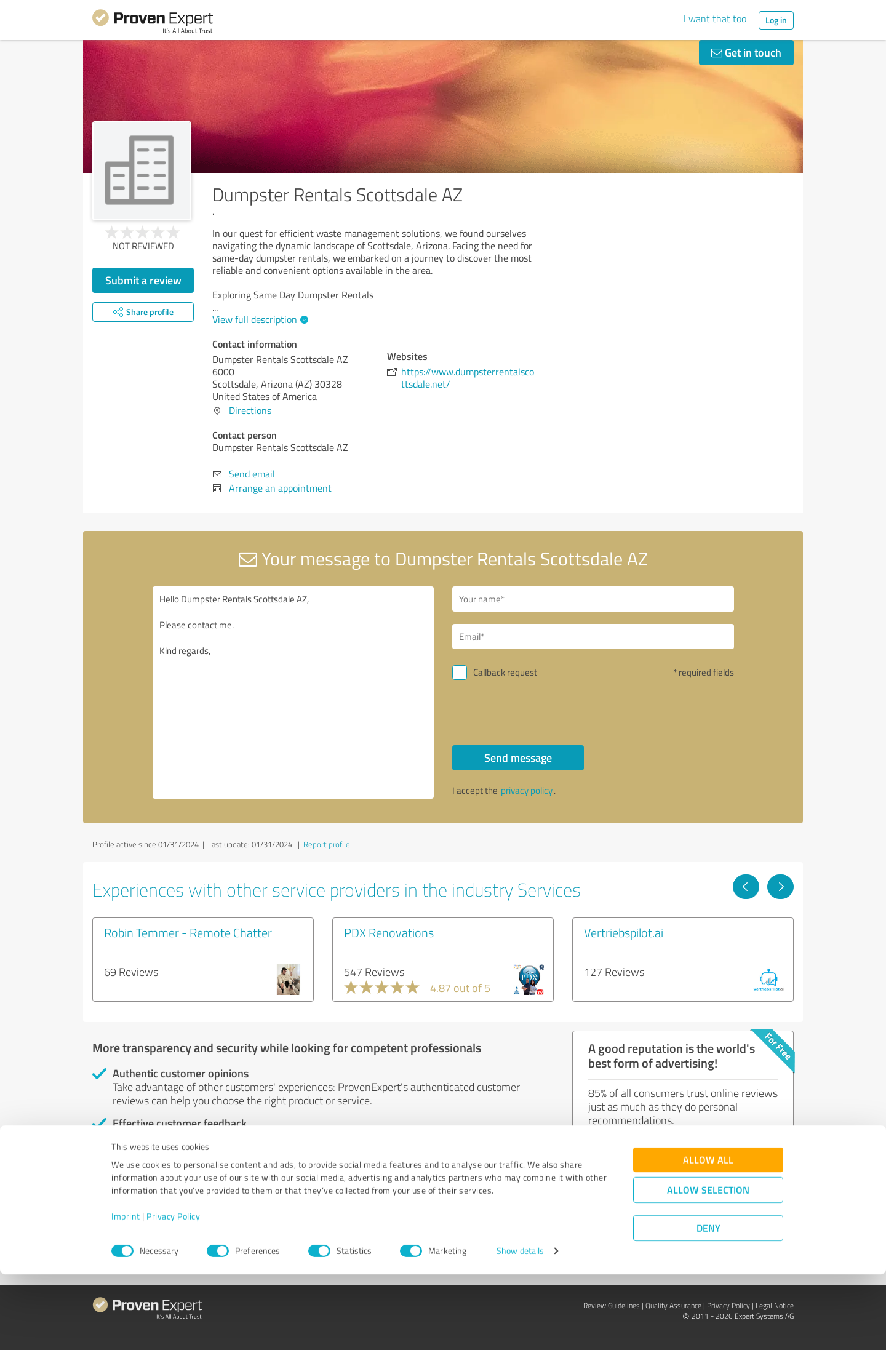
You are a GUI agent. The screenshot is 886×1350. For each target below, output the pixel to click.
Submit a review (143, 280)
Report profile (326, 844)
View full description (258, 319)
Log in (776, 20)
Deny (708, 1304)
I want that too (715, 18)
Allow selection (708, 1266)
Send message (518, 757)
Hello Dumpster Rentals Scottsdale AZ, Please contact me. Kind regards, (293, 692)
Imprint (125, 1292)
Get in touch (746, 52)
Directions (250, 410)
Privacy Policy (173, 1292)
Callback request (505, 672)
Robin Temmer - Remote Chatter (188, 932)
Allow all (708, 1236)
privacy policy (527, 790)
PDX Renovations (389, 932)
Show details (520, 1327)
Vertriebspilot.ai (623, 932)
